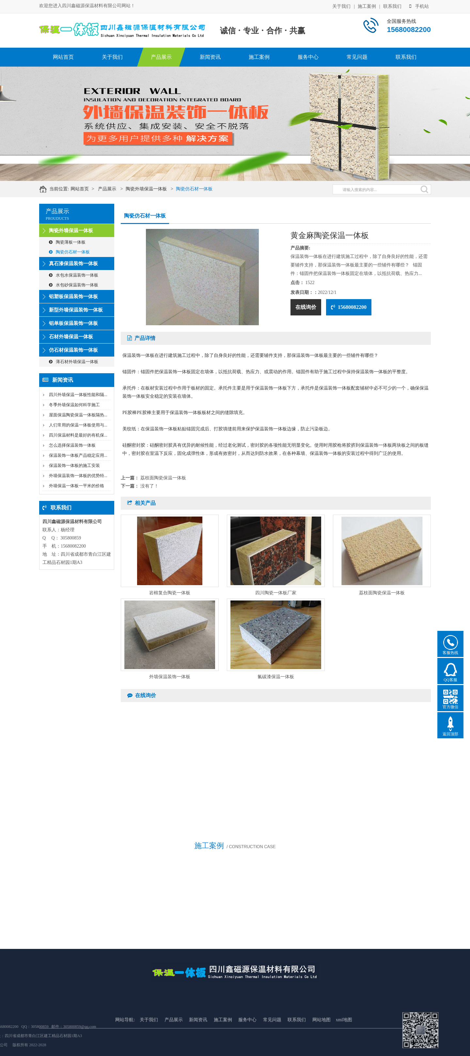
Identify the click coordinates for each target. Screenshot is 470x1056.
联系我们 (392, 5)
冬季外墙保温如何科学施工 (74, 404)
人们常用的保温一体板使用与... (78, 425)
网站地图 (321, 1049)
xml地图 (344, 1049)
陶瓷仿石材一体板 (202, 188)
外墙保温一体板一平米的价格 (76, 485)
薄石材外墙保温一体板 (73, 361)
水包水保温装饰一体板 (73, 275)
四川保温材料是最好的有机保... (78, 435)
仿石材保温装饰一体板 (73, 350)
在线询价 (305, 307)
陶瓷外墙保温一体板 (153, 188)
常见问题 (357, 57)
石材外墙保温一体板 (71, 336)
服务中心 (308, 57)
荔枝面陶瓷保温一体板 (163, 477)
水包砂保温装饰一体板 (73, 284)
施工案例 (367, 5)
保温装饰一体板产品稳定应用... (78, 455)
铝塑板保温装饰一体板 (73, 296)
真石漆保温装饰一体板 (73, 263)
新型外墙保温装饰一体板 (76, 309)
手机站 (419, 5)
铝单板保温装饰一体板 (73, 323)
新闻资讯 (210, 57)
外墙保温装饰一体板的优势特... (78, 475)
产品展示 (161, 57)
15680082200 (349, 307)
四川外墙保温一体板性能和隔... (78, 394)
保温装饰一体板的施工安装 (74, 465)
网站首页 (63, 57)
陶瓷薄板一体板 (67, 242)
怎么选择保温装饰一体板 (72, 445)
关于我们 (341, 5)
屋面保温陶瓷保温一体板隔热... (78, 414)
